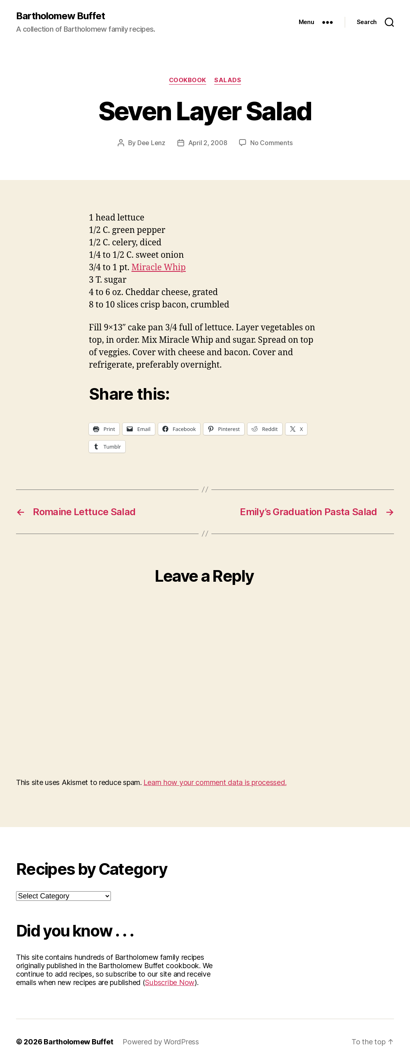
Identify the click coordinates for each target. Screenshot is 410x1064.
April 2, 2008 (207, 143)
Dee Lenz (151, 143)
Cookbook (187, 80)
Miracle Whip (158, 267)
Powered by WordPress (161, 1041)
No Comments (271, 143)
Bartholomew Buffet (60, 16)
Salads (228, 80)
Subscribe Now (170, 982)
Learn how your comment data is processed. (214, 782)
